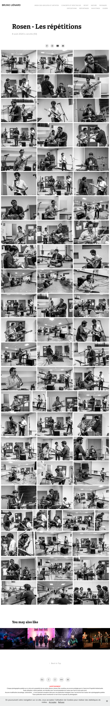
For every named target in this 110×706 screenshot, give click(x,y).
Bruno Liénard (11, 5)
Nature (94, 5)
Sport (86, 5)
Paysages (103, 5)
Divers (105, 8)
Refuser (61, 702)
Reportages (84, 8)
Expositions (72, 8)
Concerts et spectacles (71, 5)
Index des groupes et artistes (46, 5)
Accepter (53, 702)
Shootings (95, 8)
